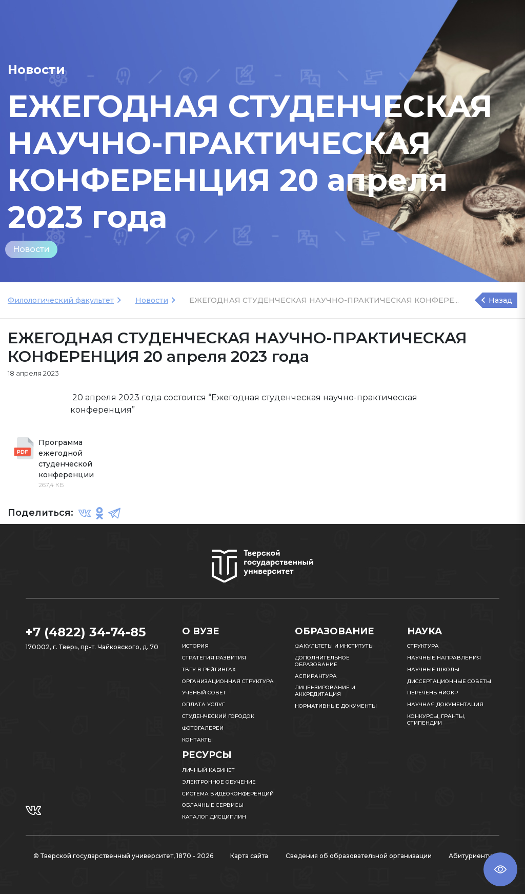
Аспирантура (316, 676)
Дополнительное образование (322, 661)
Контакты (197, 739)
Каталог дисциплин (214, 816)
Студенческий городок (218, 716)
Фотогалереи (203, 728)
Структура (423, 646)
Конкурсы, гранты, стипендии (436, 719)
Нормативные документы (336, 706)
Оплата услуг (203, 704)
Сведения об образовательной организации (359, 856)
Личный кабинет (208, 770)
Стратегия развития (214, 657)
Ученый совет (204, 692)
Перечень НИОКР (432, 692)
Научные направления (444, 657)
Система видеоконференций (228, 793)
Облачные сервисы (213, 805)
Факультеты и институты (334, 646)
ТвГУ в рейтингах (209, 669)
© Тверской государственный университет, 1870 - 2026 (123, 856)
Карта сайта (249, 856)
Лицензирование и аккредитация (325, 690)
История (195, 646)
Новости (31, 249)
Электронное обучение (219, 782)
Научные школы (433, 669)
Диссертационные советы (449, 681)
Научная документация (445, 704)
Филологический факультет (61, 300)
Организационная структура (228, 681)
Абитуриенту (470, 856)
